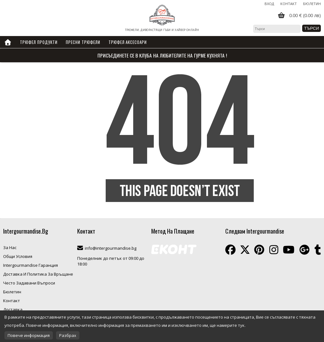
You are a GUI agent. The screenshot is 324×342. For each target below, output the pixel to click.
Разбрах (67, 335)
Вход (269, 3)
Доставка (12, 309)
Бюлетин (312, 3)
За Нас (9, 247)
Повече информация (29, 335)
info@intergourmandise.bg (110, 248)
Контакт (288, 3)
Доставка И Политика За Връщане (38, 274)
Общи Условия (17, 256)
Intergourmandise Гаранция (30, 265)
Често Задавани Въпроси (29, 283)
